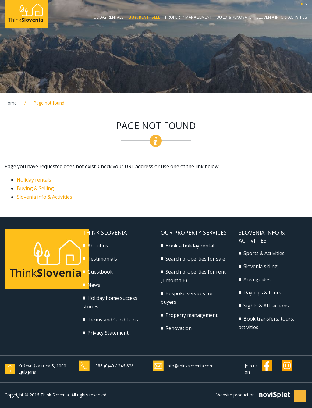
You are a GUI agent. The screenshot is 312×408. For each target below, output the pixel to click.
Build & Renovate (234, 17)
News (93, 285)
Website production (235, 395)
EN (301, 4)
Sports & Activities (264, 253)
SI (306, 4)
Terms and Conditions (112, 319)
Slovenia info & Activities (44, 196)
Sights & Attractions (266, 305)
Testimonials (102, 258)
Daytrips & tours (262, 292)
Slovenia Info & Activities (281, 17)
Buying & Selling (35, 188)
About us (97, 245)
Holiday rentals (107, 17)
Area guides (257, 279)
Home (11, 103)
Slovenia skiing (260, 266)
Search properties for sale (195, 258)
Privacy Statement (108, 332)
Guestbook (100, 271)
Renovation (178, 328)
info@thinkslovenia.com (190, 366)
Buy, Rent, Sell (144, 17)
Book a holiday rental (189, 245)
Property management (188, 17)
